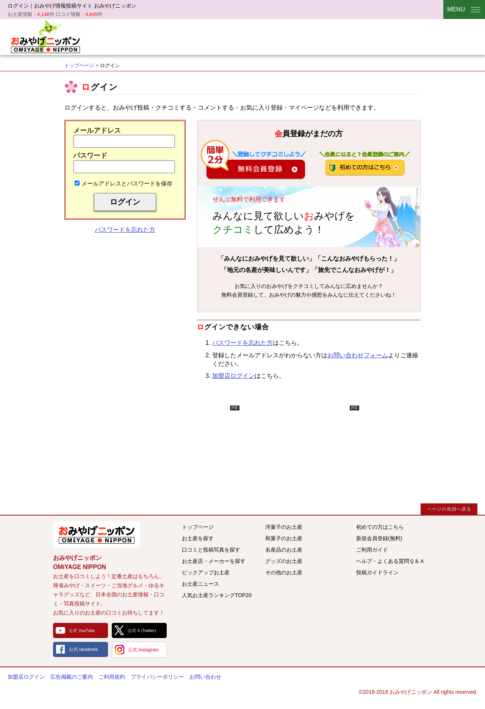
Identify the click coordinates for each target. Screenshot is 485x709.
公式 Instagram (143, 649)
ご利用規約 (112, 677)
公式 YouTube (82, 630)
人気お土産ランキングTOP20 (217, 595)
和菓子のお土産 (283, 538)
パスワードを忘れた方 (125, 229)
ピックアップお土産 (206, 572)
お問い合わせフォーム (357, 355)
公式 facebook (83, 649)
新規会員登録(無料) (379, 538)
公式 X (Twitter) (142, 630)
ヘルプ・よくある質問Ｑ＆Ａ (390, 561)
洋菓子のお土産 (283, 527)
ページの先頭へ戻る (449, 509)
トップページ (79, 65)
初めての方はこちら (380, 527)
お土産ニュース (200, 584)
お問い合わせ (205, 677)
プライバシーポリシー (157, 677)
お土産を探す (198, 538)
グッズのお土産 (283, 561)
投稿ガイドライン (377, 572)
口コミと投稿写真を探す (211, 550)
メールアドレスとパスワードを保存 (123, 183)
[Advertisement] (182, 453)
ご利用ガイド (372, 550)
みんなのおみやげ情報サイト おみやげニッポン (96, 534)
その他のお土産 (283, 572)
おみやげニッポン (45, 36)
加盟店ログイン (233, 376)
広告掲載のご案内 (71, 677)
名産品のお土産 (283, 550)
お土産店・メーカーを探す (214, 561)
